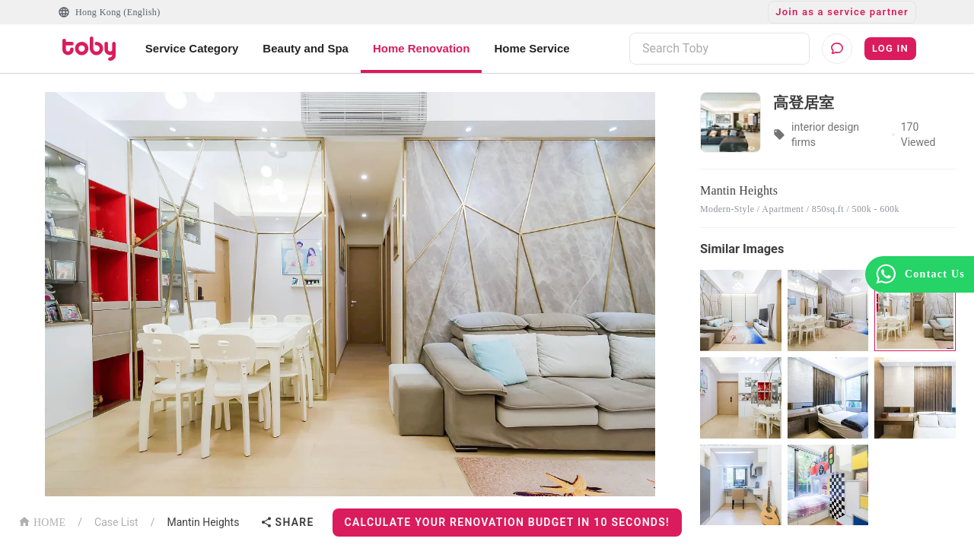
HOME (41, 521)
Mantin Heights (203, 522)
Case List (116, 522)
